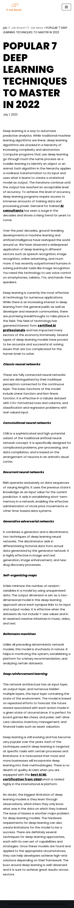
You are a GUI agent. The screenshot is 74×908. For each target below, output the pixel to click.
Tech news (58, 904)
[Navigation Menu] (66, 7)
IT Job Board (16, 28)
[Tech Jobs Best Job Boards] (16, 7)
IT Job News (35, 28)
